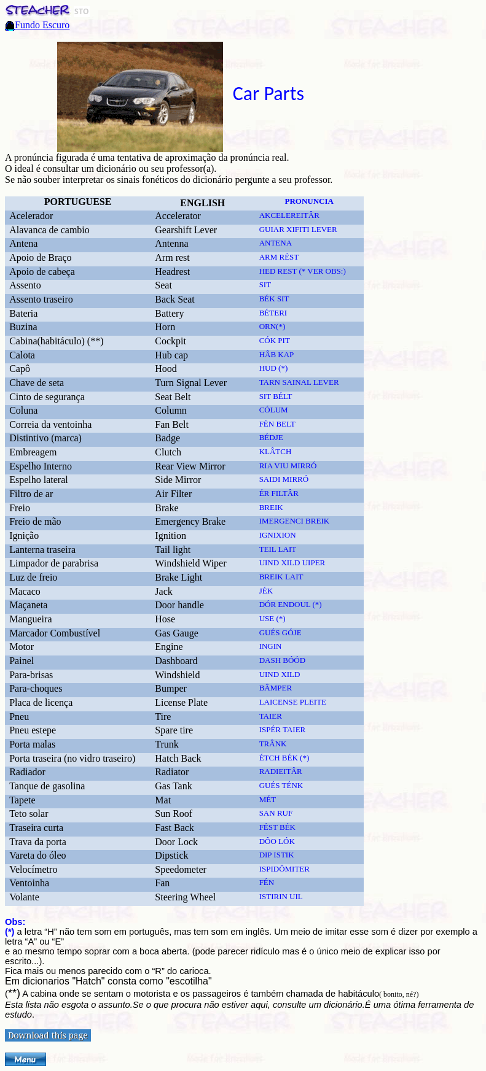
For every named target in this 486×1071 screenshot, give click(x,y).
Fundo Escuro (42, 25)
